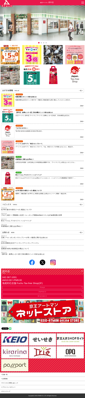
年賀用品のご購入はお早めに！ (12, 226)
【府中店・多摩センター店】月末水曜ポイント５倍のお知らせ (22, 254)
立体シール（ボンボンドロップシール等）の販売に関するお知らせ (24, 237)
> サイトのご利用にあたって (9, 383)
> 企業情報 (4, 379)
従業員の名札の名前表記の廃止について (15, 248)
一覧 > (81, 90)
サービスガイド (42, 296)
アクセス (42, 287)
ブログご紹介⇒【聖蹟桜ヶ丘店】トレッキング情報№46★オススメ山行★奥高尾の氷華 (31, 215)
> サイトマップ (5, 391)
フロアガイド (42, 292)
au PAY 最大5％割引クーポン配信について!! (16, 209)
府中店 (42, 272)
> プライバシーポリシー (8, 387)
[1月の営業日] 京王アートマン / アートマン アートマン (20, 243)
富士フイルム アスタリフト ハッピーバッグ (16, 221)
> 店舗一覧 (4, 374)
